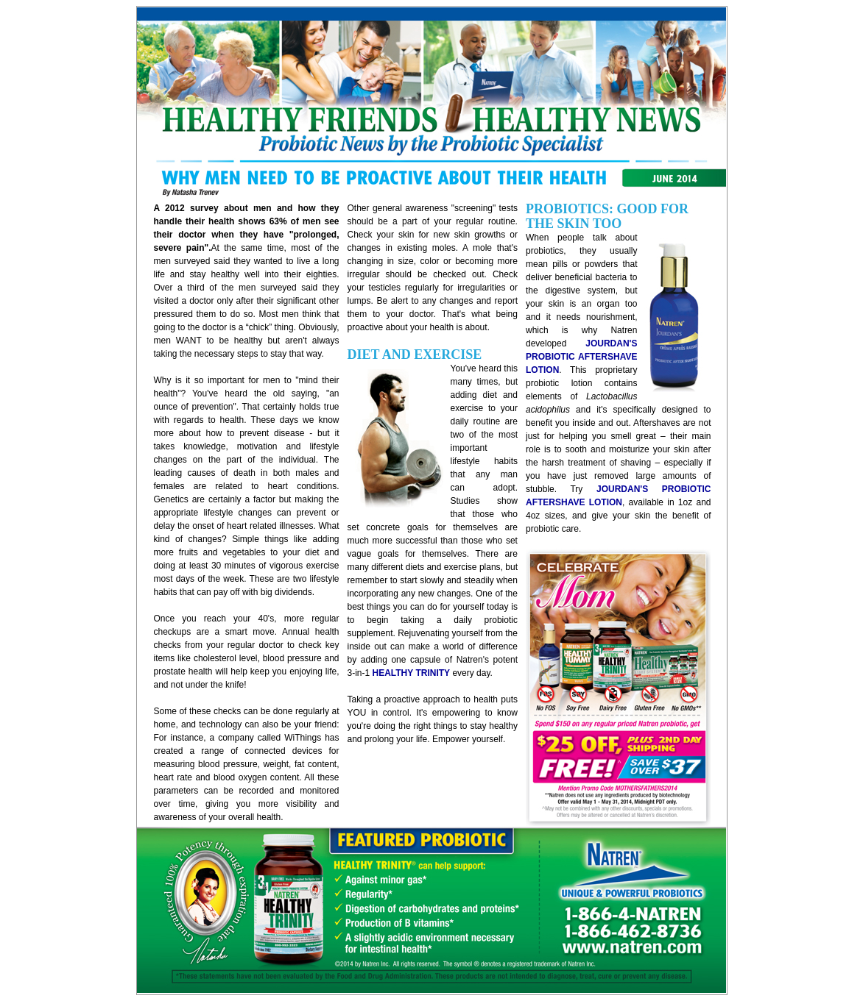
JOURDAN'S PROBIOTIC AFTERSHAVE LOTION (582, 356)
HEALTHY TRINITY (412, 673)
